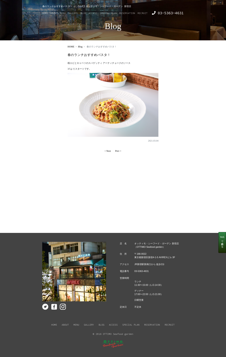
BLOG (83, 13)
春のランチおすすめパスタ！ (89, 55)
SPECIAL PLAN (108, 13)
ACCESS (93, 13)
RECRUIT (143, 13)
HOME (45, 13)
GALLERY (73, 13)
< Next (107, 151)
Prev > (118, 151)
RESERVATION (127, 13)
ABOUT (54, 13)
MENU (63, 13)
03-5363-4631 (168, 13)
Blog (80, 46)
